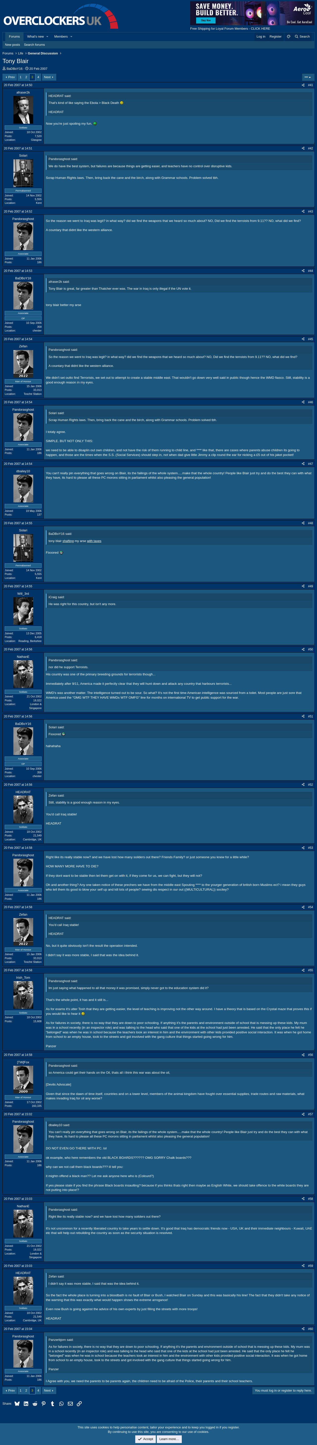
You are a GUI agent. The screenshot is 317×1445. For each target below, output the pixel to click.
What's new (35, 36)
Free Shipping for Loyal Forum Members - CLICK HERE (230, 28)
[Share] (303, 85)
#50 (310, 649)
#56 (310, 1055)
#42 (310, 148)
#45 (310, 339)
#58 (310, 1199)
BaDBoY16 (15, 69)
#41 (310, 85)
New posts (12, 45)
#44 (310, 271)
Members (61, 36)
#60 (310, 1329)
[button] (47, 36)
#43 (310, 211)
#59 (310, 1266)
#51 (310, 716)
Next (47, 77)
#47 (310, 464)
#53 (310, 848)
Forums (14, 36)
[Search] (302, 36)
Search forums (34, 45)
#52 (310, 784)
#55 (310, 970)
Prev (11, 77)
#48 (310, 523)
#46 (310, 402)
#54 (310, 907)
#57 (310, 1114)
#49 (310, 586)
